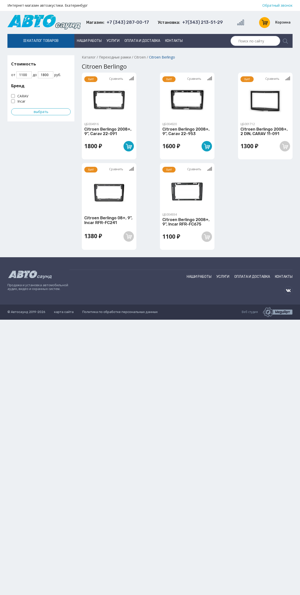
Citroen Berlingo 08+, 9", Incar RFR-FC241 (108, 220)
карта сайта (64, 312)
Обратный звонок (277, 5)
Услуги (113, 41)
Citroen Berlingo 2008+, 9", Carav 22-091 (107, 131)
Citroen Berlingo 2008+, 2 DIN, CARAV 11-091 (264, 131)
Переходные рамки (115, 57)
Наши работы (89, 41)
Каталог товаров (41, 41)
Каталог (89, 57)
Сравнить (121, 78)
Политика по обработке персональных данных (120, 312)
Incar (21, 101)
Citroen (140, 57)
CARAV (22, 96)
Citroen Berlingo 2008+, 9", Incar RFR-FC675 (186, 222)
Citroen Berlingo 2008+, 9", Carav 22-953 (186, 131)
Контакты (174, 41)
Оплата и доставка (142, 41)
